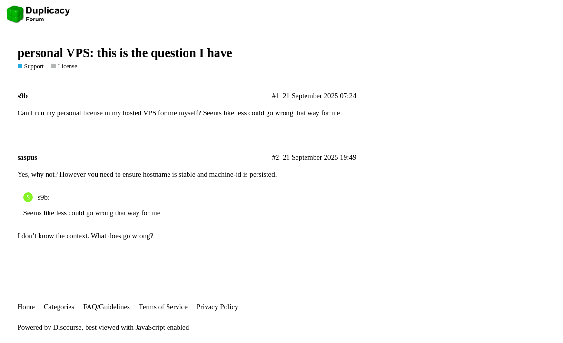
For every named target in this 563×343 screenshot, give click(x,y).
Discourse (67, 327)
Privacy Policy (217, 307)
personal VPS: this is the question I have (125, 53)
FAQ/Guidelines (106, 307)
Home (26, 307)
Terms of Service (163, 307)
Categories (59, 307)
